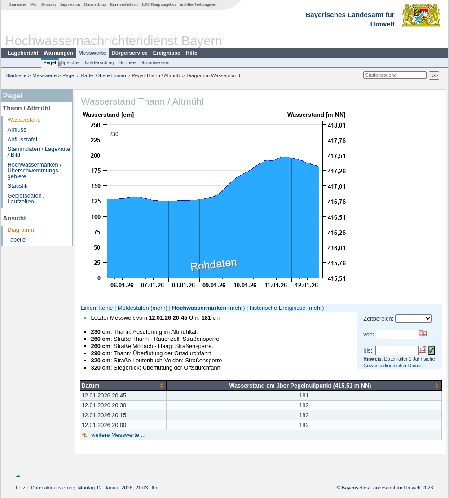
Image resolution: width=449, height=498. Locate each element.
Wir (33, 4)
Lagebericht (23, 53)
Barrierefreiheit (124, 4)
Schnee (127, 62)
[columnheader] (123, 385)
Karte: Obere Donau (103, 75)
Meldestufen (133, 307)
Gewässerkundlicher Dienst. (393, 365)
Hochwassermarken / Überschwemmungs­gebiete (35, 170)
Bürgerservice (129, 53)
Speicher (70, 62)
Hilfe (192, 53)
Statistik (18, 185)
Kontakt (48, 4)
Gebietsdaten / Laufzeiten (26, 198)
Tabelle (17, 239)
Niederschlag (99, 62)
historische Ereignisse (277, 307)
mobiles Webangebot (198, 4)
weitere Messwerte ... (117, 435)
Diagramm (21, 229)
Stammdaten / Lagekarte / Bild (39, 151)
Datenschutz (95, 4)
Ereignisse (166, 53)
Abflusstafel (22, 139)
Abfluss (17, 129)
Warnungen (58, 53)
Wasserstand (24, 119)
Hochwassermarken (199, 307)
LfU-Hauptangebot (159, 4)
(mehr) (158, 307)
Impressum (70, 4)
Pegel (49, 62)
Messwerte (92, 53)
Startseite (17, 4)
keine (106, 307)
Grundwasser (155, 62)
